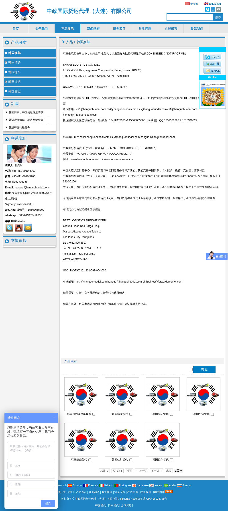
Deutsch (59, 485)
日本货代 (113, 505)
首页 (15, 28)
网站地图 (158, 492)
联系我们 (197, 28)
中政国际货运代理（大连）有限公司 (96, 498)
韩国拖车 (13, 72)
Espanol (74, 485)
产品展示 (67, 28)
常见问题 (145, 28)
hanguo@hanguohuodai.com (31, 187)
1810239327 (18, 220)
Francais (90, 485)
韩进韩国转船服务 (19, 127)
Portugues (122, 485)
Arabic (170, 485)
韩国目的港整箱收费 (79, 414)
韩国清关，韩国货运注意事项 (25, 112)
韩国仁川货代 (120, 459)
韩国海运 (13, 81)
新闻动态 (93, 28)
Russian (184, 485)
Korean (156, 485)
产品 (69, 42)
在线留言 (171, 28)
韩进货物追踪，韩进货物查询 (25, 119)
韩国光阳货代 (161, 414)
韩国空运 (13, 91)
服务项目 (119, 28)
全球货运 (126, 505)
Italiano (106, 485)
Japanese (140, 485)
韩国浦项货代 (120, 414)
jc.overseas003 (23, 204)
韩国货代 (100, 505)
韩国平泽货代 (201, 414)
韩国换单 (83, 42)
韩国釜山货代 (79, 459)
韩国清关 (13, 62)
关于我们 (41, 28)
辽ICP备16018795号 (155, 498)
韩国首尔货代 (161, 459)
